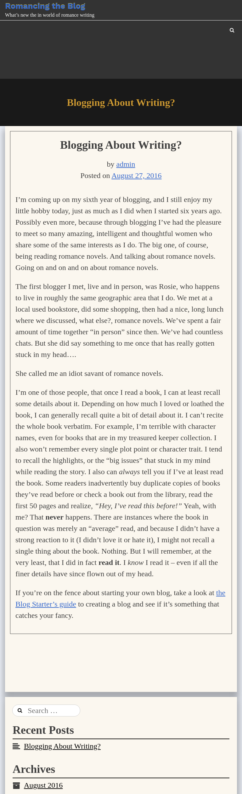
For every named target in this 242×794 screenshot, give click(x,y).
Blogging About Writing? (121, 145)
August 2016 (43, 785)
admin (125, 164)
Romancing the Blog (45, 6)
